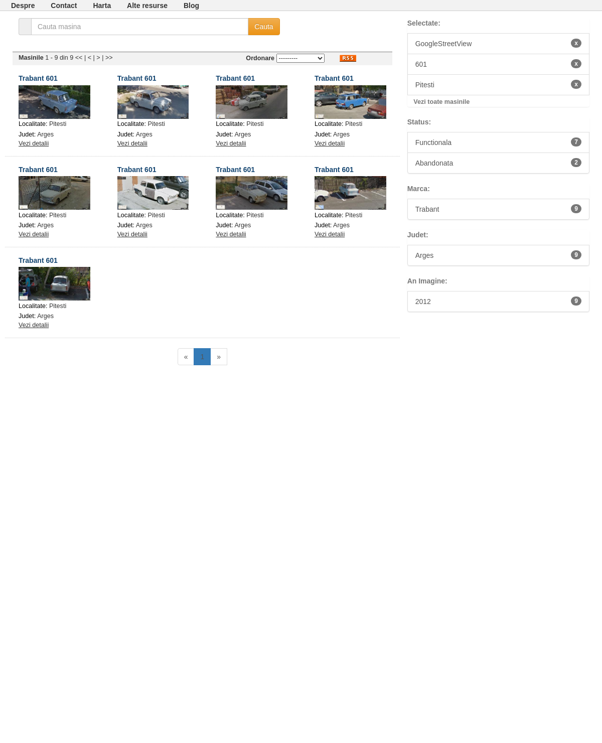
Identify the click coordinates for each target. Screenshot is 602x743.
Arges (45, 134)
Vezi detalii (34, 143)
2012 (498, 301)
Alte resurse (147, 6)
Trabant (498, 208)
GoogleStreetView (498, 43)
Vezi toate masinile (441, 101)
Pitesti (57, 123)
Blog (191, 6)
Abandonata (498, 162)
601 (498, 63)
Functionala (498, 141)
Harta (102, 6)
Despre (23, 6)
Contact (64, 6)
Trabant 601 (38, 78)
